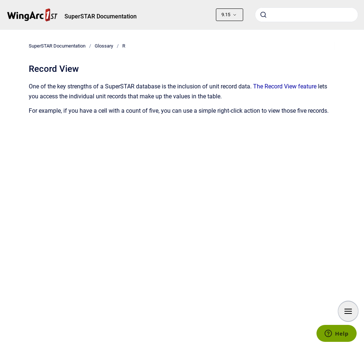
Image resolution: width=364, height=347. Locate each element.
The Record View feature (284, 86)
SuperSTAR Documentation (100, 16)
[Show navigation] (348, 311)
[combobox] (306, 15)
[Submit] (263, 15)
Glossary (104, 46)
